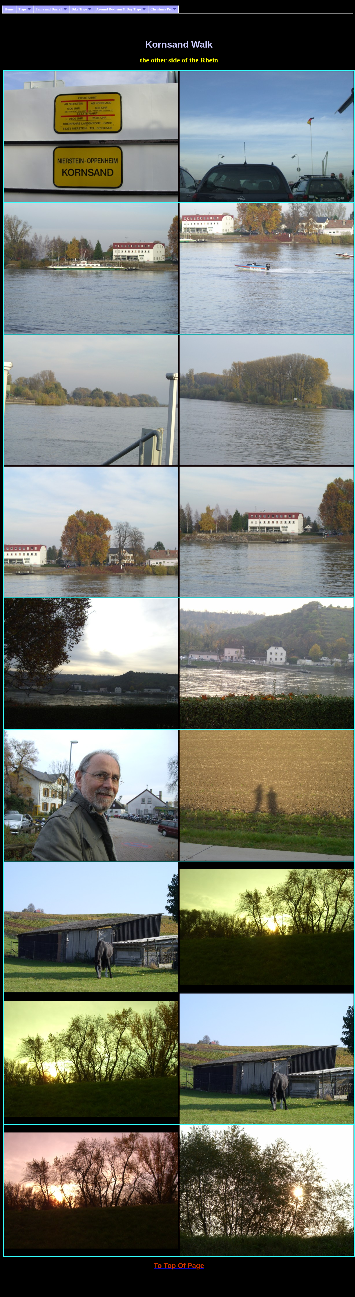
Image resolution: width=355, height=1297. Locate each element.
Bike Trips (81, 9)
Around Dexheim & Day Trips (121, 9)
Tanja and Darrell (51, 9)
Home (9, 9)
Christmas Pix (163, 9)
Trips (25, 9)
